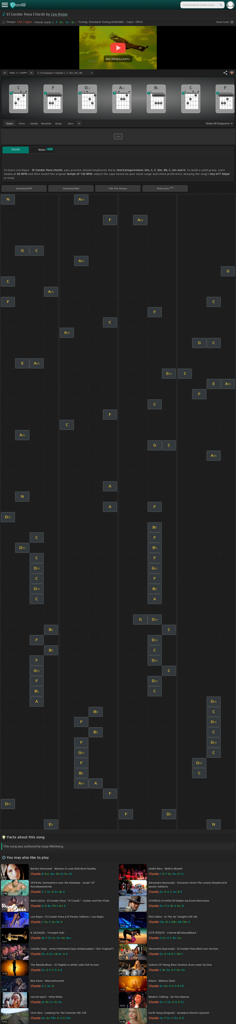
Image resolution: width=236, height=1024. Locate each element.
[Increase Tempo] (31, 72)
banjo (58, 123)
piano (22, 123)
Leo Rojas (59, 14)
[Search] (221, 4)
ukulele (34, 123)
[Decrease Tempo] (5, 72)
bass (70, 123)
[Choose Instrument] (79, 123)
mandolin (46, 123)
